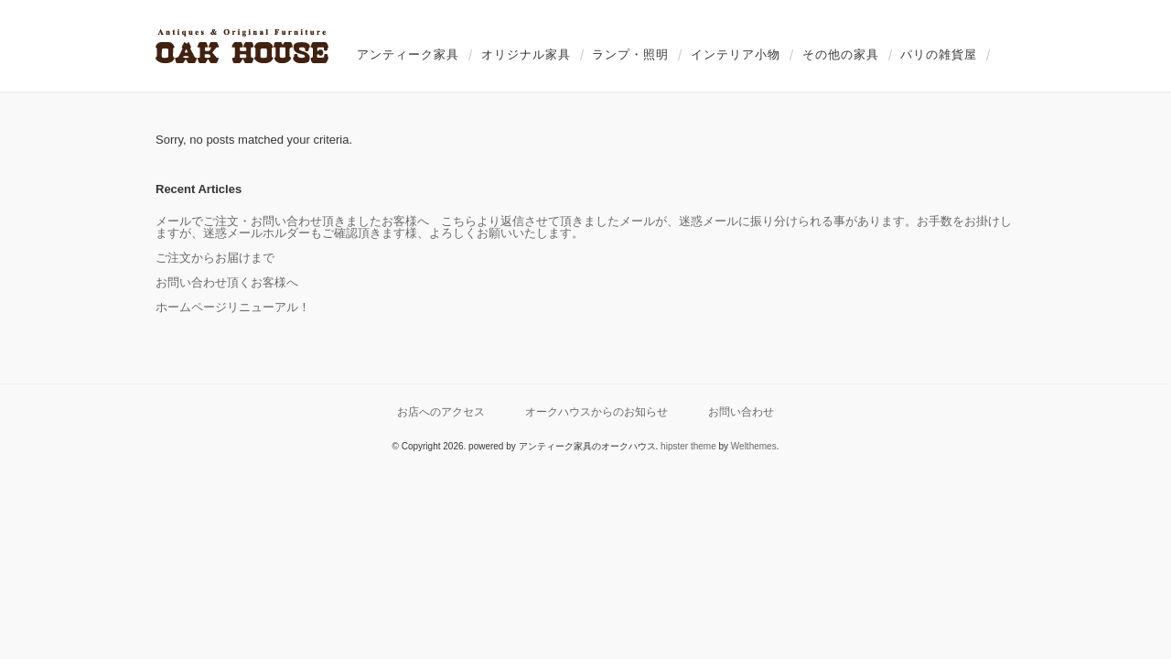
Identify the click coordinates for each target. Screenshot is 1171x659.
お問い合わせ (741, 411)
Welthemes (754, 446)
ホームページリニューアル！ (233, 307)
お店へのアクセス (441, 411)
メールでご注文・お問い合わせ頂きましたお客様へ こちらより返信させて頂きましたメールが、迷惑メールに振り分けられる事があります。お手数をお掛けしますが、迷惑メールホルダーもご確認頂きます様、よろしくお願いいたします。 (584, 227)
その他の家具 (840, 54)
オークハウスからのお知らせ (596, 411)
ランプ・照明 (630, 54)
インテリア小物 (735, 54)
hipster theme (688, 446)
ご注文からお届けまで (215, 258)
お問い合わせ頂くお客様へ (227, 282)
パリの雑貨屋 (938, 54)
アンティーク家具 (408, 54)
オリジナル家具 (526, 54)
